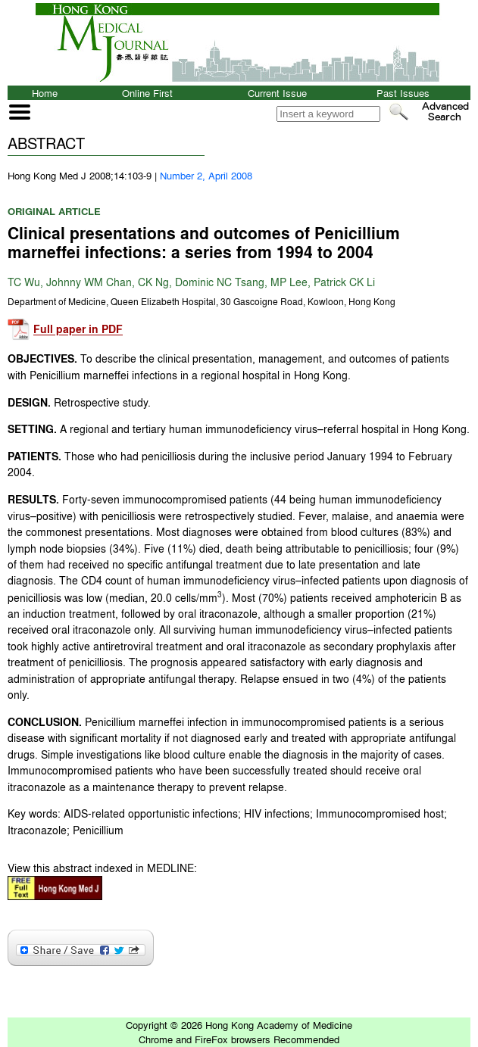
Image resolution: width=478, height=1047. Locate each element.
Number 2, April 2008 (206, 175)
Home (45, 93)
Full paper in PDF (78, 330)
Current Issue (277, 93)
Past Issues (403, 93)
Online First (147, 93)
